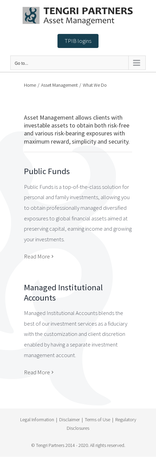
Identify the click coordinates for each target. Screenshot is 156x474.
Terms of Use (97, 419)
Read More (37, 256)
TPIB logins (78, 41)
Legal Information (37, 419)
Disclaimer (69, 419)
